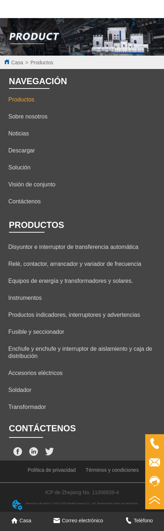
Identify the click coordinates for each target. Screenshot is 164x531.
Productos (41, 62)
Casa (17, 62)
